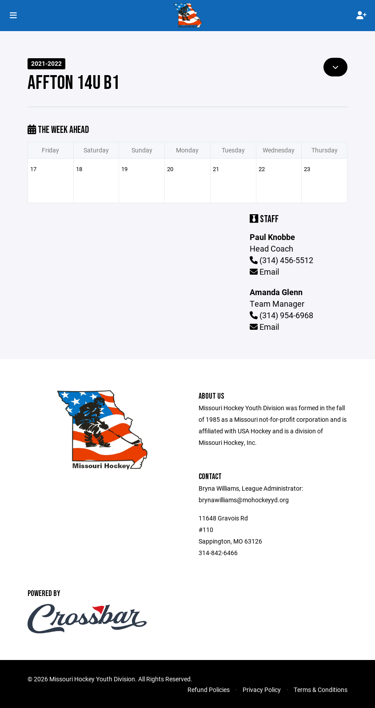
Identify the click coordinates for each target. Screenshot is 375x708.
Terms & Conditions (320, 689)
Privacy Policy (262, 689)
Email (264, 271)
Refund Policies (209, 689)
